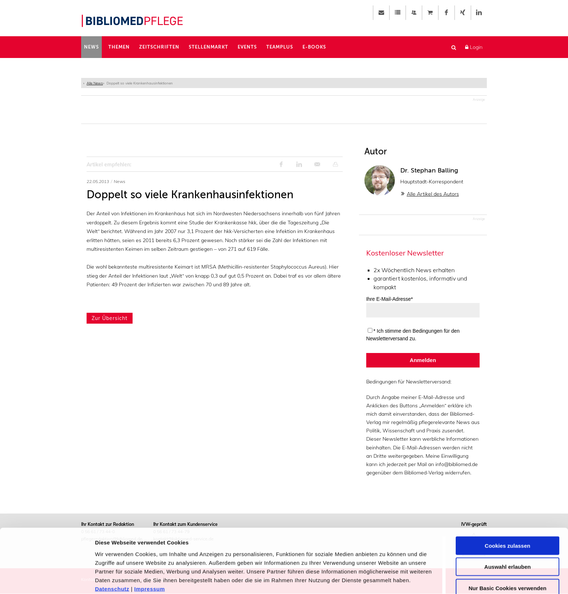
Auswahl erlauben (507, 532)
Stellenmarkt (208, 47)
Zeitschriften (159, 47)
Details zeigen (385, 580)
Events (247, 47)
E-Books (314, 47)
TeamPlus (279, 47)
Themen (119, 47)
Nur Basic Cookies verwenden (507, 553)
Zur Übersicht (110, 318)
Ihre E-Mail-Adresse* (389, 299)
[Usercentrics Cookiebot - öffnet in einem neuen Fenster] (47, 579)
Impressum (149, 554)
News (91, 47)
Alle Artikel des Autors (433, 194)
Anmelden (423, 360)
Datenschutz (112, 554)
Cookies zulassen (507, 511)
